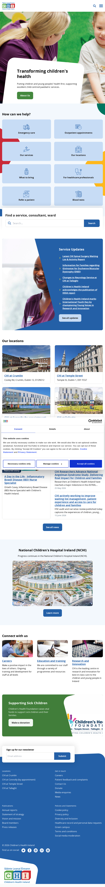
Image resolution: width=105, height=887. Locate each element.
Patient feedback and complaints (71, 779)
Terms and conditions (66, 831)
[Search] (92, 223)
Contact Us (60, 783)
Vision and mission (11, 818)
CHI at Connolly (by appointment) (18, 779)
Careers (7, 661)
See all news (52, 527)
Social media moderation (67, 835)
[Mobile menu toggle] (101, 6)
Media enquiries (63, 792)
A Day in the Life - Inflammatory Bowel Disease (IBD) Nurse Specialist (24, 480)
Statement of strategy (13, 814)
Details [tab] (52, 429)
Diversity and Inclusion (66, 818)
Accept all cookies (86, 464)
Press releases (9, 827)
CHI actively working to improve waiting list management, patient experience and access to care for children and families (75, 500)
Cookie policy (61, 810)
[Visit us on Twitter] (23, 850)
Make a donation (21, 722)
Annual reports (9, 810)
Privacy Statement (27, 452)
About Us (25, 95)
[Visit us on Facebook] (30, 850)
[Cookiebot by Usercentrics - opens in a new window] (90, 421)
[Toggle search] (94, 6)
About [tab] (87, 429)
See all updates (70, 318)
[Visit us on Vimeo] (48, 850)
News (57, 796)
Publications (7, 806)
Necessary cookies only (19, 464)
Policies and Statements (65, 806)
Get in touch (60, 771)
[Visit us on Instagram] (42, 850)
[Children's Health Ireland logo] (8, 6)
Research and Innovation (80, 662)
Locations (6, 771)
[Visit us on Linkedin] (36, 850)
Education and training (51, 661)
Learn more (52, 612)
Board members (10, 822)
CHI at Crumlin (13, 375)
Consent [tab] (18, 429)
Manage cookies (52, 464)
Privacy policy (62, 814)
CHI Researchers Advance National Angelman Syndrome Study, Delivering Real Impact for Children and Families (79, 475)
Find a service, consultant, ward (30, 215)
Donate (58, 788)
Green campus (62, 827)
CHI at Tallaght (9, 788)
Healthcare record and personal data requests (78, 822)
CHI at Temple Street (70, 375)
